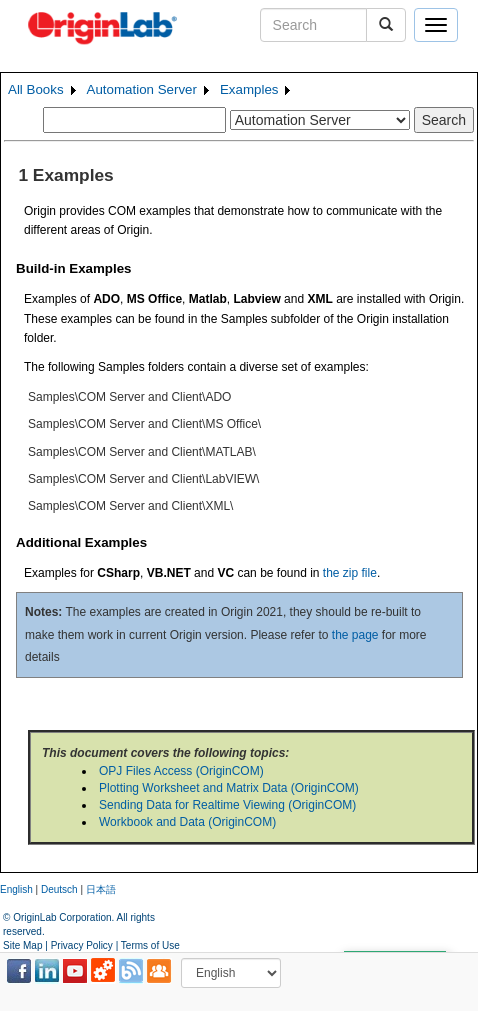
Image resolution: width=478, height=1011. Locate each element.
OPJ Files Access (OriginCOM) (181, 771)
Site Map (22, 945)
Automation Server (142, 89)
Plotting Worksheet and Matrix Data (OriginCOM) (229, 788)
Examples (249, 89)
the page (355, 635)
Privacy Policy (82, 945)
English (16, 889)
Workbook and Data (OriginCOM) (187, 822)
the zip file (350, 573)
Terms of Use (150, 945)
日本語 (101, 889)
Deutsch (59, 889)
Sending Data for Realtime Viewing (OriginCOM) (227, 805)
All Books (36, 89)
